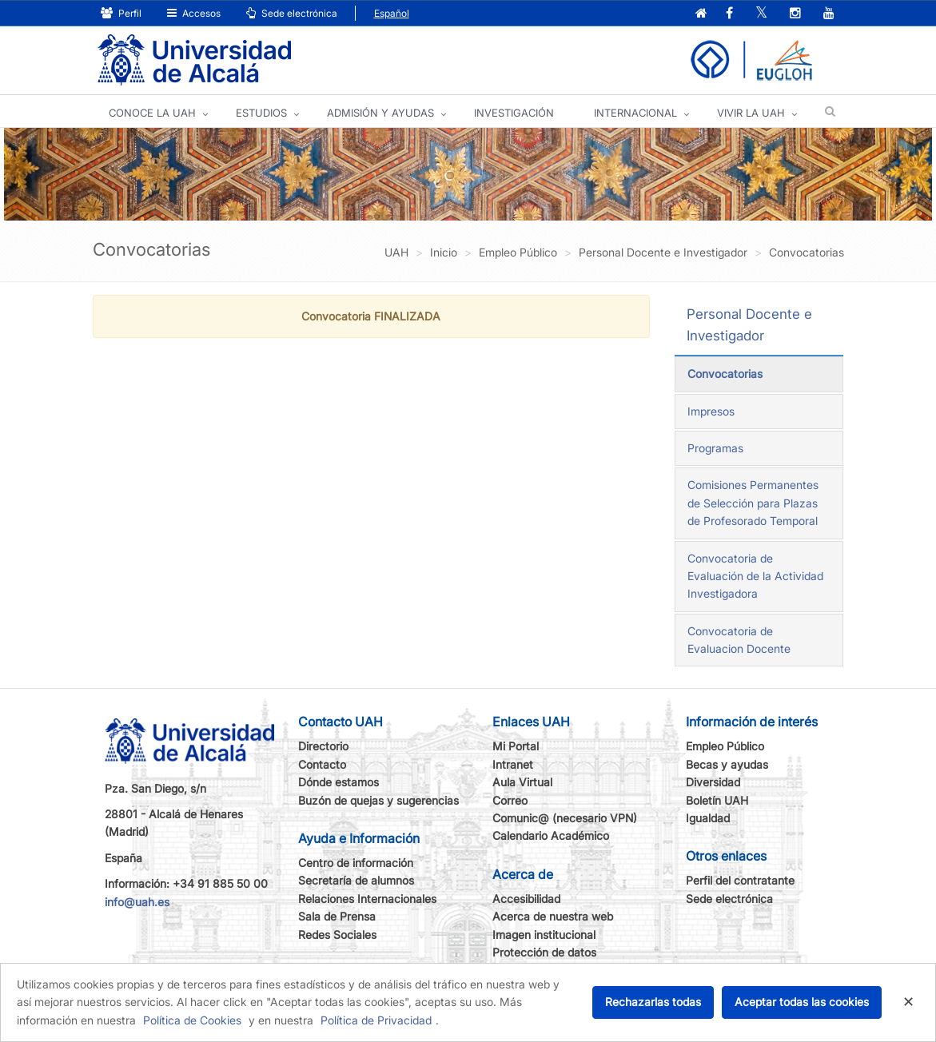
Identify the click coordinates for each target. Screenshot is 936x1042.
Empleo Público (725, 746)
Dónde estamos (338, 782)
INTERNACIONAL (635, 112)
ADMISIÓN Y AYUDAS (380, 112)
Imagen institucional (543, 934)
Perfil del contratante (740, 880)
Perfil (121, 13)
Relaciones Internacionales (367, 898)
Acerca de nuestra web (552, 916)
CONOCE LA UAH (152, 112)
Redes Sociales (337, 934)
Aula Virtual (522, 782)
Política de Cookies (192, 1020)
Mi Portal (515, 746)
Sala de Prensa (337, 916)
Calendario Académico (550, 835)
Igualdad (708, 818)
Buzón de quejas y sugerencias (378, 800)
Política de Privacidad (376, 1020)
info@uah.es (137, 902)
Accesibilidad (526, 898)
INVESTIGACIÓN (514, 112)
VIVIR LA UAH (751, 112)
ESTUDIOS (261, 112)
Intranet (512, 764)
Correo (510, 800)
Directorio (323, 746)
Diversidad (713, 782)
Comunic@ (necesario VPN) (564, 818)
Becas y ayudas (727, 764)
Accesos (194, 13)
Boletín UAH (717, 800)
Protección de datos (544, 952)
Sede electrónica (291, 13)
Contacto (322, 764)
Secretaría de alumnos (356, 880)
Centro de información (355, 862)
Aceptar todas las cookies (802, 1001)
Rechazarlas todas (653, 1001)
